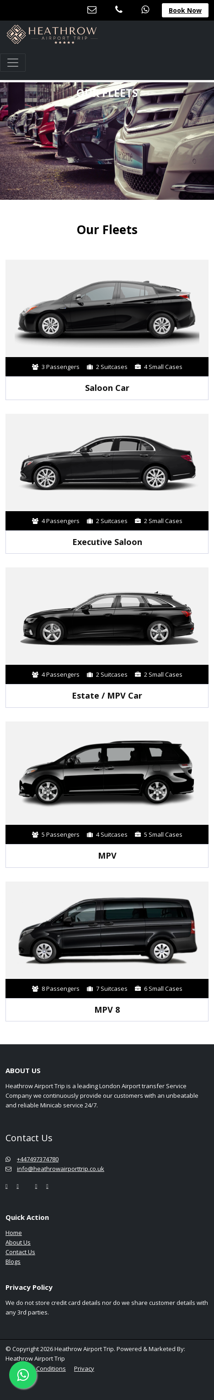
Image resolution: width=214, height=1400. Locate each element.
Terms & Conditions (39, 1368)
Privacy (84, 1368)
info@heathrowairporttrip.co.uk (54, 1169)
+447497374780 (32, 1159)
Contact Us (20, 1252)
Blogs (13, 1261)
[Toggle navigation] (13, 62)
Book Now (185, 10)
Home (13, 1233)
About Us (18, 1242)
